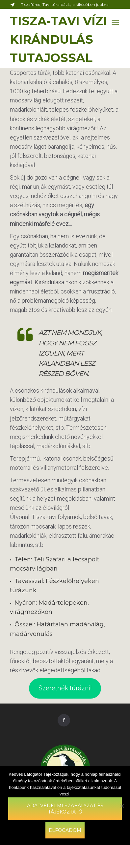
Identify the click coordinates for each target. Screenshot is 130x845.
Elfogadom (65, 830)
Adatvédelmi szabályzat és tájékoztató (65, 808)
